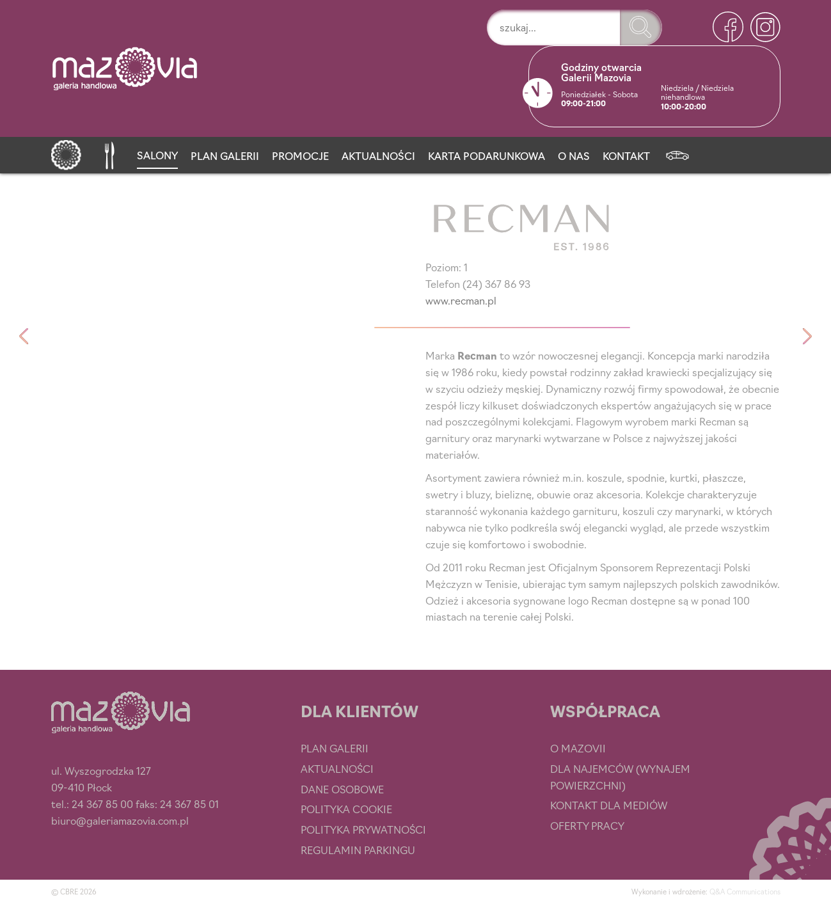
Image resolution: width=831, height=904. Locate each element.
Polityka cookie (346, 809)
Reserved (807, 336)
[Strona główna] (66, 153)
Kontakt (626, 155)
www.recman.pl (460, 300)
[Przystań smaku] (109, 153)
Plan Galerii (225, 155)
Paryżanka (24, 336)
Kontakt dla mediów (608, 805)
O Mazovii (578, 748)
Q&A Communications (744, 891)
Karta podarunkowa (486, 155)
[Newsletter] (678, 153)
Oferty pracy (587, 825)
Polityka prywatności (363, 829)
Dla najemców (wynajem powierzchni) (620, 776)
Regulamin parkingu (358, 850)
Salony (157, 155)
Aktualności (378, 155)
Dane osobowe (342, 789)
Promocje (300, 155)
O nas (574, 155)
